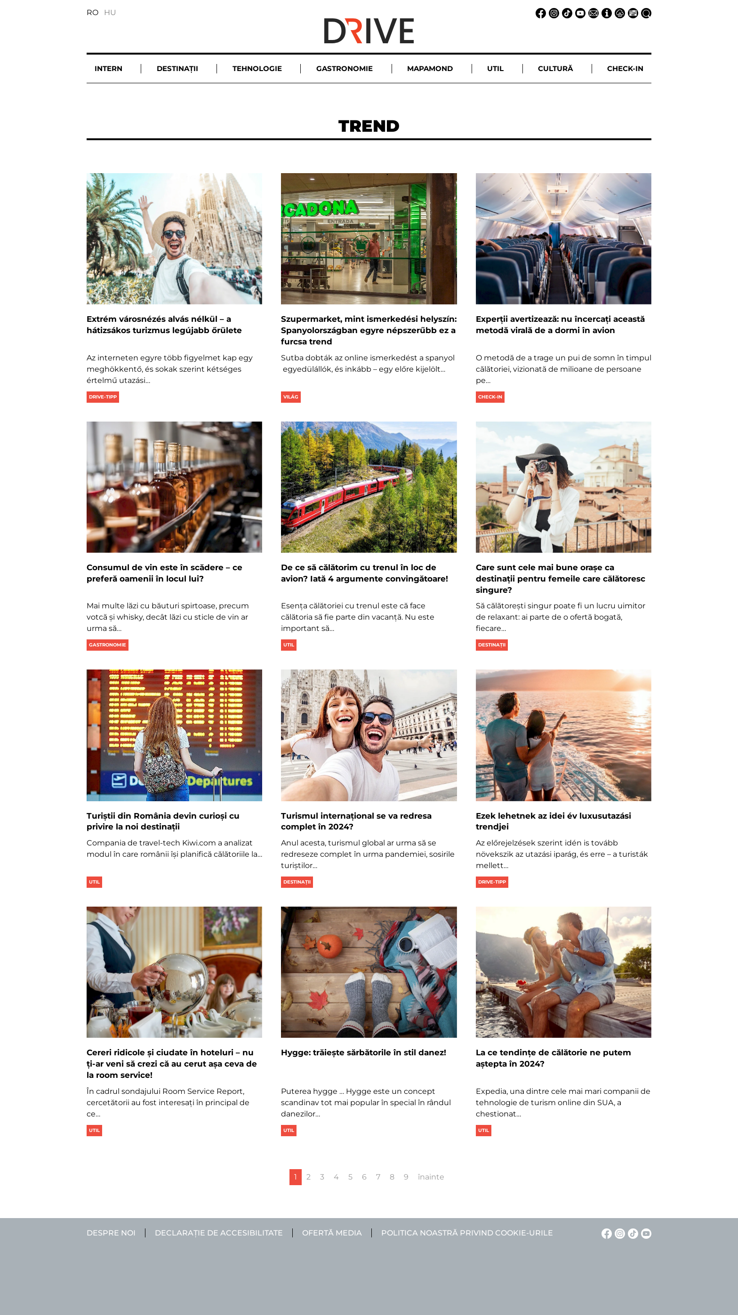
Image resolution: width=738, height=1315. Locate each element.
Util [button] (495, 68)
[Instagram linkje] (552, 12)
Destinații (491, 645)
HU (110, 12)
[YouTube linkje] (579, 12)
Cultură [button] (555, 68)
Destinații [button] (177, 68)
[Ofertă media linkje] (631, 12)
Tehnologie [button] (257, 68)
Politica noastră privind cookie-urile (467, 1232)
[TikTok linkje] (565, 12)
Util (288, 645)
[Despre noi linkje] (605, 12)
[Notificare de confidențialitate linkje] (618, 12)
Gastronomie (107, 645)
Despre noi (111, 1232)
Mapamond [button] (430, 68)
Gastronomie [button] (344, 68)
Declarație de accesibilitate (219, 1232)
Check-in (490, 397)
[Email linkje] (592, 12)
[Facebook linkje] (539, 12)
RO (92, 12)
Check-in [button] (625, 68)
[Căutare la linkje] (644, 12)
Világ (290, 397)
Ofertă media (332, 1232)
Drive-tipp (103, 397)
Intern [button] (108, 68)
